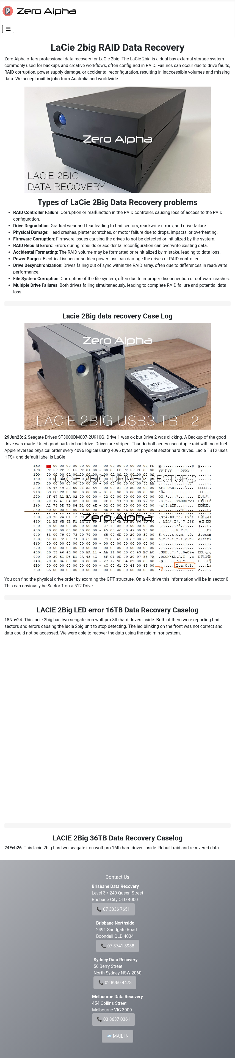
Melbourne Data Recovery (117, 996)
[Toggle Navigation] (8, 29)
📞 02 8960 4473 (115, 982)
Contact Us (117, 877)
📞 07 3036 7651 (113, 909)
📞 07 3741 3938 (117, 946)
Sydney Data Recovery (115, 959)
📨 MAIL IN (117, 1036)
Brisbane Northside (115, 923)
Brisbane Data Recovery (115, 886)
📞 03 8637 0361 (113, 1019)
